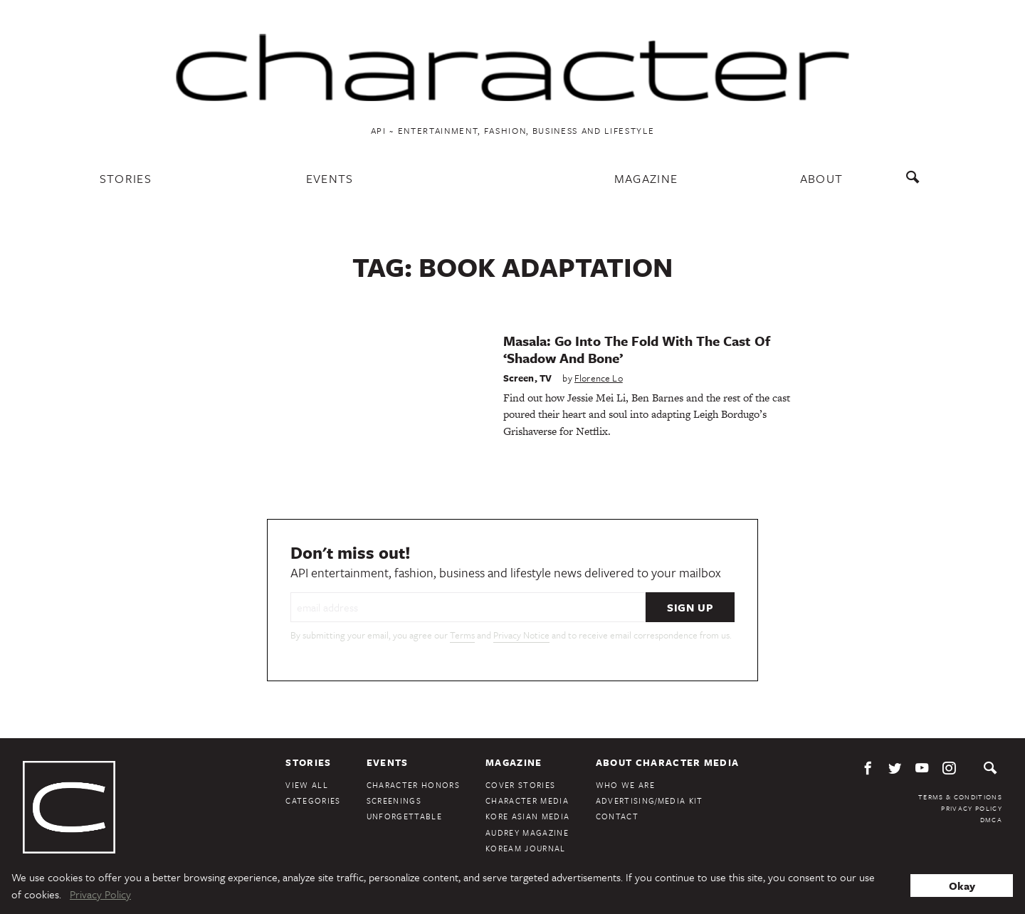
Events (330, 178)
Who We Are (625, 785)
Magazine (646, 178)
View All (306, 785)
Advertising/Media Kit (649, 800)
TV (546, 378)
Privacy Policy (971, 808)
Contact (617, 816)
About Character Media (668, 762)
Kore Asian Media (527, 816)
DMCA (991, 819)
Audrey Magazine (527, 832)
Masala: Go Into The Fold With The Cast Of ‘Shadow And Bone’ (636, 349)
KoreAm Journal (525, 848)
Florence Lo (598, 378)
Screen (519, 378)
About (821, 178)
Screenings (394, 800)
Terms (462, 635)
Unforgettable (404, 816)
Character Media (527, 800)
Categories (312, 800)
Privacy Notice (521, 635)
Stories (126, 178)
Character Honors (413, 785)
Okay (962, 885)
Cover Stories (520, 785)
